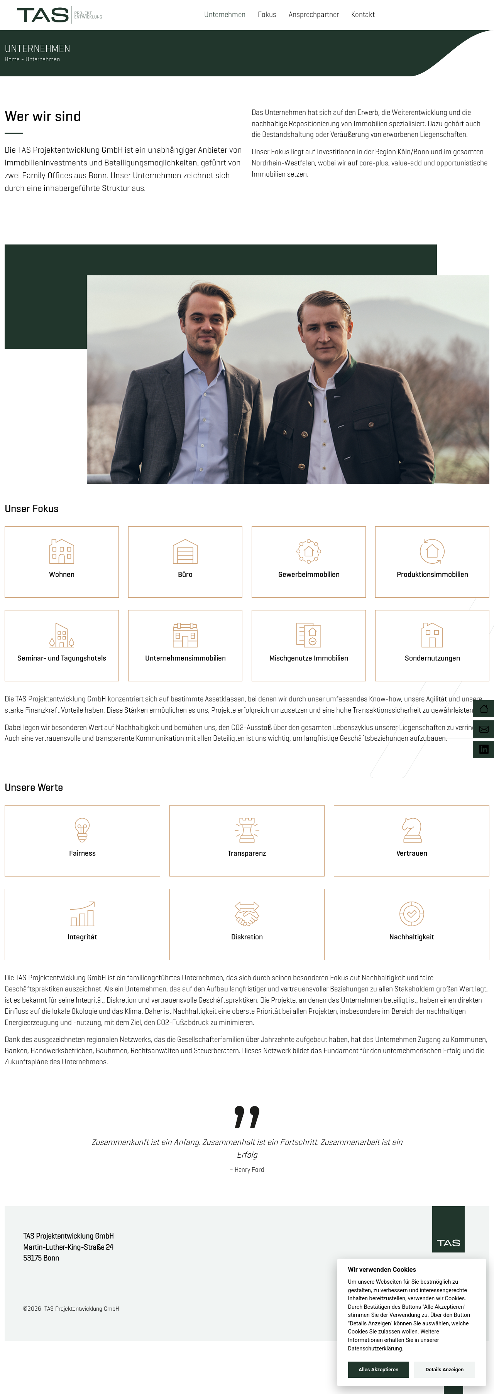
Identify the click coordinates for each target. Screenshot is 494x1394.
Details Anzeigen (445, 1369)
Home (12, 59)
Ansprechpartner (314, 14)
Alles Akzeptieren (378, 1369)
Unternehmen (224, 14)
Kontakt (363, 14)
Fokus (267, 14)
